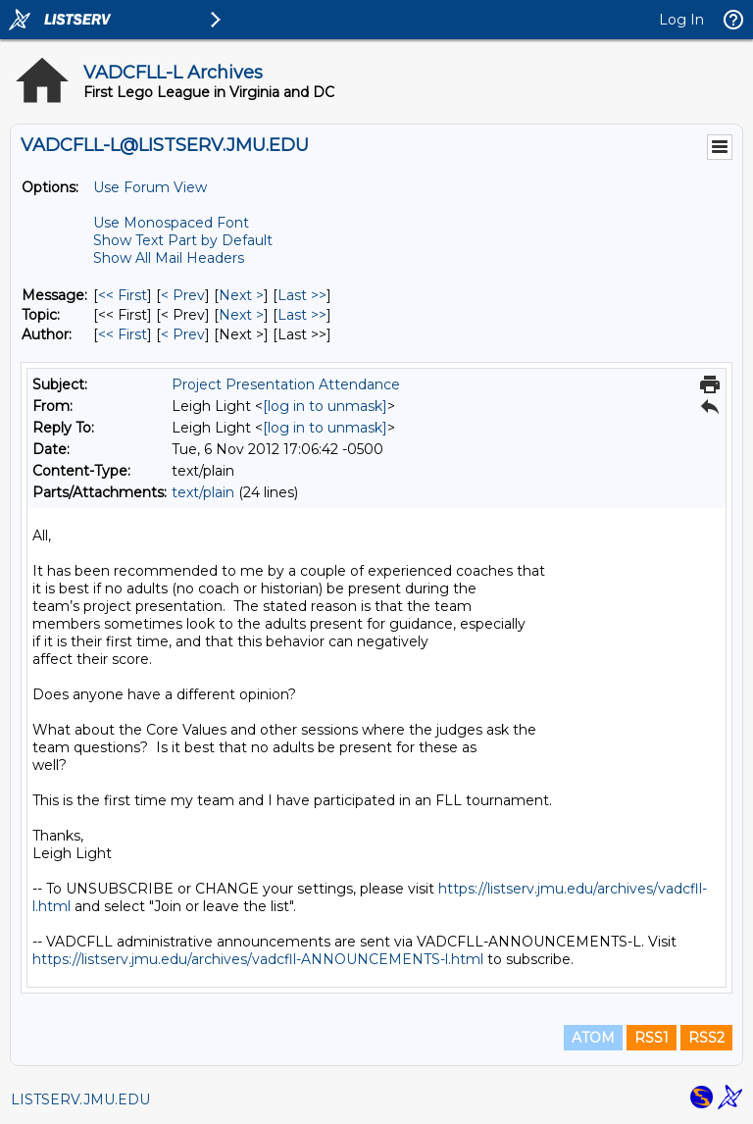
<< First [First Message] (122, 295)
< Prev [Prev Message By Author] (183, 334)
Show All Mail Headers (168, 258)
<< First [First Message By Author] (122, 334)
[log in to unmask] (325, 406)
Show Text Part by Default (183, 240)
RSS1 (651, 1038)
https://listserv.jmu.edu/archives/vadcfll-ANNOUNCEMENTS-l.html (257, 959)
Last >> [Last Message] (301, 295)
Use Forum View (150, 187)
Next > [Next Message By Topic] (241, 315)
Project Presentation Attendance (286, 384)
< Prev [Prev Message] (183, 295)
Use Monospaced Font (171, 222)
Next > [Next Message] (241, 295)
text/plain (203, 492)
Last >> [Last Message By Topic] (301, 315)
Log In (681, 19)
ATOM (593, 1038)
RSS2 (706, 1038)
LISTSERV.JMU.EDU (80, 1099)
